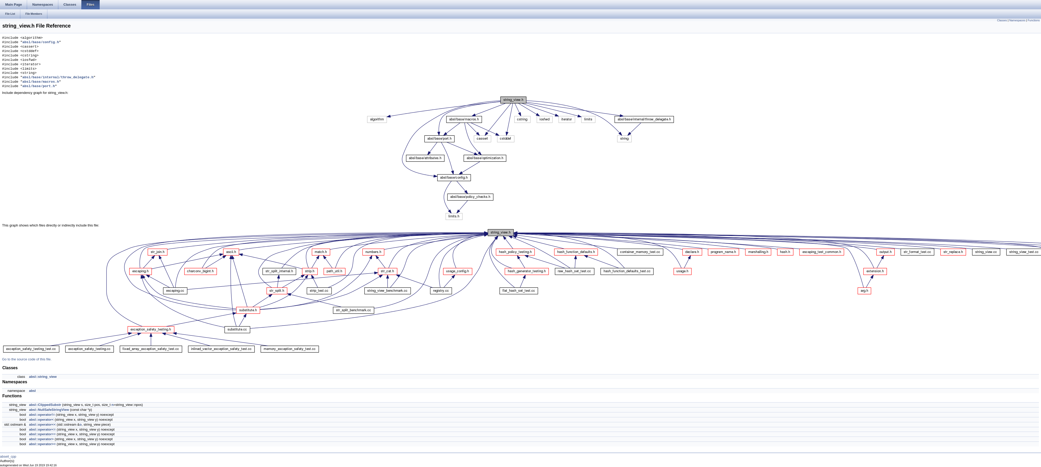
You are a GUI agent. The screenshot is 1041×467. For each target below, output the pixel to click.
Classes (1002, 20)
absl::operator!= (42, 415)
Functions (1034, 20)
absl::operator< (41, 419)
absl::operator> (41, 439)
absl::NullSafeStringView (49, 410)
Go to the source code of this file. (27, 359)
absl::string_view (42, 377)
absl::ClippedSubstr (45, 405)
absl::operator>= (42, 444)
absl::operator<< (42, 424)
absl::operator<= (42, 429)
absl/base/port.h (38, 86)
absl (32, 391)
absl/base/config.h (40, 42)
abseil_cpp (8, 456)
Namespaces (1017, 20)
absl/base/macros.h (40, 82)
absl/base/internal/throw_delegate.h (57, 77)
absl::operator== (42, 434)
